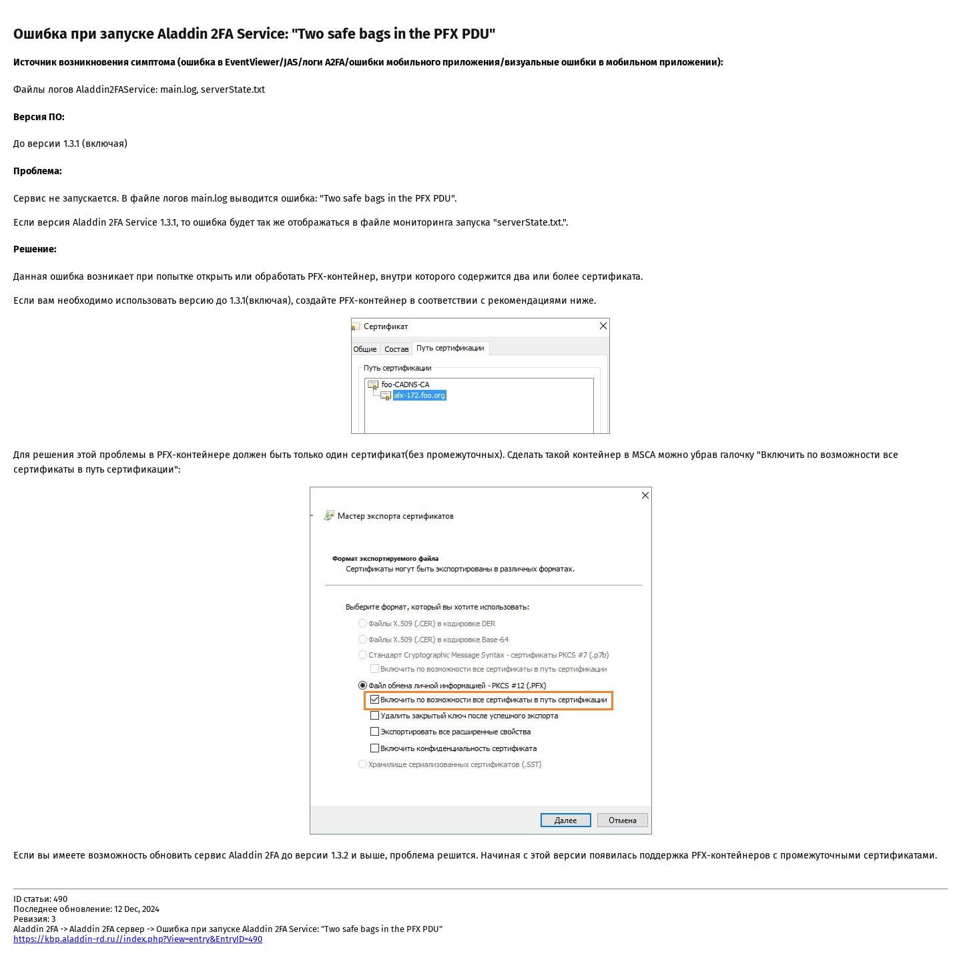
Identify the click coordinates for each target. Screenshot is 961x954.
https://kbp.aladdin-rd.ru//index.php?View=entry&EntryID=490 (137, 939)
